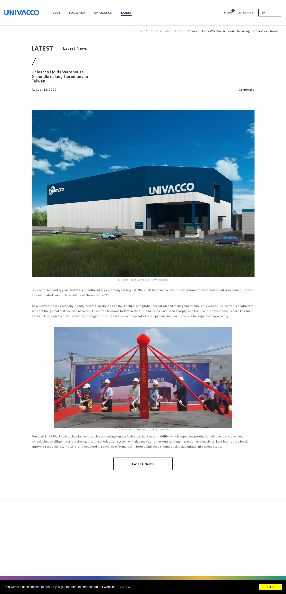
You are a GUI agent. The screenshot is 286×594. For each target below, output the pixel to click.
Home (139, 31)
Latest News (172, 31)
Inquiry (228, 12)
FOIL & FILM (77, 12)
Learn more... (126, 587)
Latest (153, 31)
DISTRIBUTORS (245, 12)
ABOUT (55, 12)
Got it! (270, 587)
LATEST (126, 12)
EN (263, 12)
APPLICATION (103, 12)
